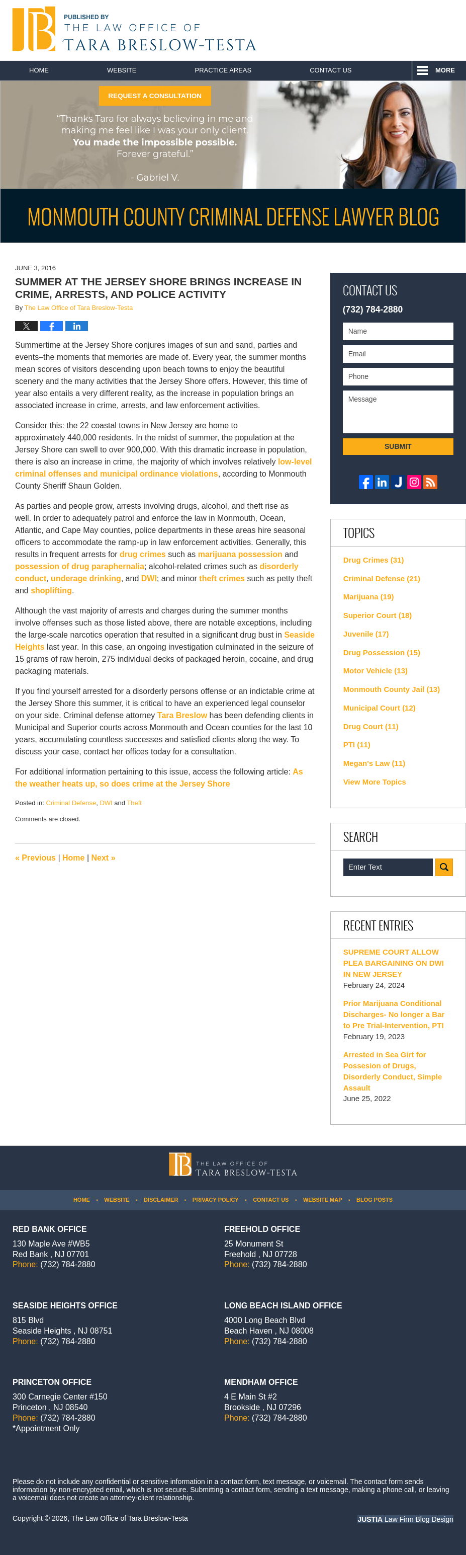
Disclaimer (161, 1200)
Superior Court (377, 615)
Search (444, 867)
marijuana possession (240, 554)
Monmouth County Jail (391, 689)
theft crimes (222, 578)
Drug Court (371, 726)
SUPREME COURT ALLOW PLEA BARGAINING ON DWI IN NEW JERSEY (393, 963)
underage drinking (86, 578)
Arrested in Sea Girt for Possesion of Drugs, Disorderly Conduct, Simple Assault (392, 1071)
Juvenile (366, 634)
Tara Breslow (182, 715)
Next (103, 857)
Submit (398, 446)
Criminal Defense (71, 803)
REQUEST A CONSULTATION (155, 96)
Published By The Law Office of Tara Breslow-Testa (408, 30)
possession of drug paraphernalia (79, 566)
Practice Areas (223, 70)
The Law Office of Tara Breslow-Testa (129, 1518)
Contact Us (330, 70)
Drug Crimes (373, 560)
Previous (35, 857)
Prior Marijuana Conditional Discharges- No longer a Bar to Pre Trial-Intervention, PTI (394, 1014)
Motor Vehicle (375, 670)
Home (39, 70)
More (445, 70)
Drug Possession (381, 652)
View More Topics (374, 781)
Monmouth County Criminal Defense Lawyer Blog (132, 28)
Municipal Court (379, 708)
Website (122, 70)
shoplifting (51, 590)
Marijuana (368, 596)
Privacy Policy (216, 1200)
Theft (134, 803)
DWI (149, 578)
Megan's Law (374, 763)
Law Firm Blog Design (405, 1519)
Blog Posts (374, 1200)
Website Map (322, 1200)
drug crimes (143, 554)
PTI (356, 744)
